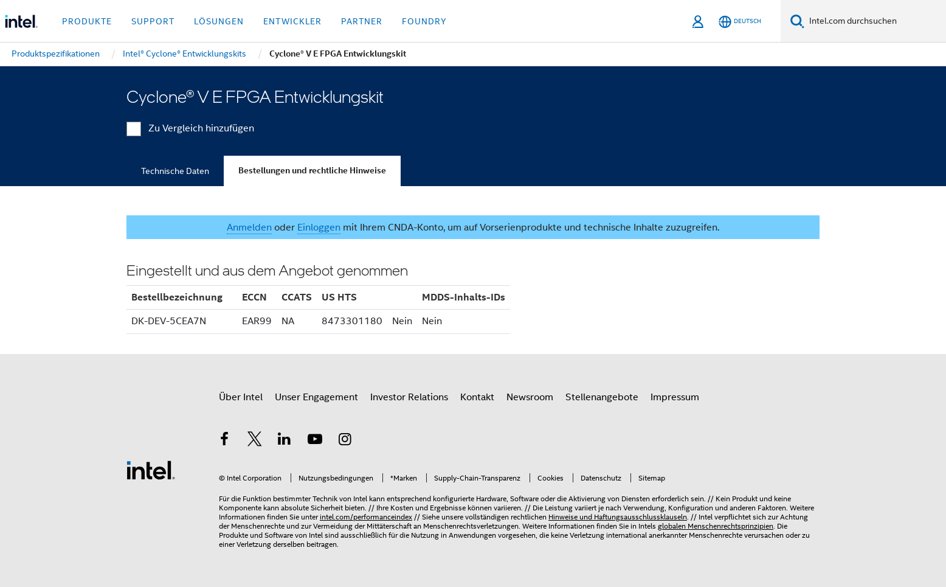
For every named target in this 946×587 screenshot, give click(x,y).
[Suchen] (797, 21)
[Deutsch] (740, 22)
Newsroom (529, 397)
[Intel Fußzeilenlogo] (150, 470)
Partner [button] (361, 21)
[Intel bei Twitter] (254, 441)
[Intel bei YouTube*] (315, 441)
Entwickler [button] (292, 21)
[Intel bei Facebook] (224, 441)
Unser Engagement (316, 397)
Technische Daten (175, 170)
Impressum (675, 397)
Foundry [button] (424, 21)
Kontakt (477, 397)
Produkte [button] (87, 21)
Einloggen (318, 227)
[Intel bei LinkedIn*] (284, 441)
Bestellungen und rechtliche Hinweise (312, 170)
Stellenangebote (601, 397)
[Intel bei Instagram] (344, 441)
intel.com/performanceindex (366, 516)
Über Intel (241, 397)
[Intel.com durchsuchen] (875, 21)
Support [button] (152, 21)
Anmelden (249, 227)
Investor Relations (409, 397)
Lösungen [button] (219, 21)
